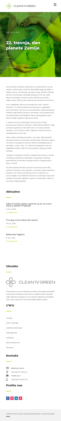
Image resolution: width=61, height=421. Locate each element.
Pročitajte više (11, 212)
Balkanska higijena (15, 234)
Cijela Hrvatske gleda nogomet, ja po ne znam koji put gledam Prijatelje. (29, 205)
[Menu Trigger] (55, 4)
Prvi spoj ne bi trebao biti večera (22, 220)
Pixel (8, 416)
